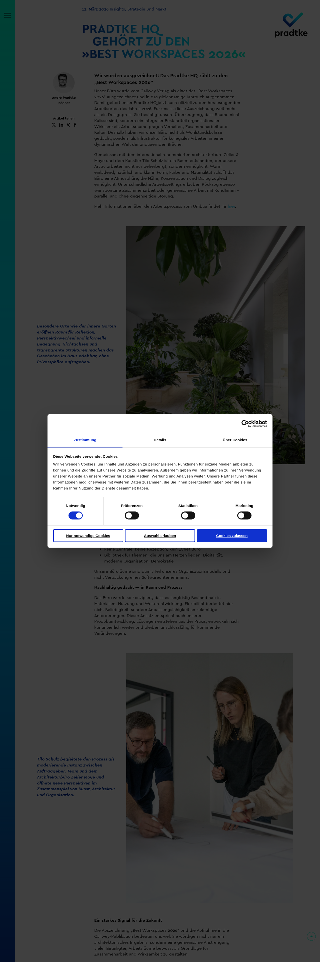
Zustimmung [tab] (85, 440)
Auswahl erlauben (160, 536)
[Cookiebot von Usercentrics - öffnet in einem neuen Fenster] (245, 423)
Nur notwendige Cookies (88, 536)
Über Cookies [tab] (235, 440)
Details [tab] (160, 440)
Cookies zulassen (232, 536)
